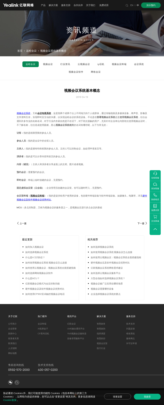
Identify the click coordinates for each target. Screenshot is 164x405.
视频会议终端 (37, 195)
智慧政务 (101, 323)
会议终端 (42, 323)
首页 (20, 51)
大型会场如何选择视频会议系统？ (108, 278)
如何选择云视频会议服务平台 (106, 273)
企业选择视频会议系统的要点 (106, 294)
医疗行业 (101, 348)
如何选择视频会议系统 (36, 252)
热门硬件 (42, 316)
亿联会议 (71, 323)
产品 (43, 5)
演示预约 (150, 5)
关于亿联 (12, 316)
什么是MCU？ (32, 278)
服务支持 (65, 5)
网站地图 (12, 353)
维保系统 (130, 333)
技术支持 (130, 323)
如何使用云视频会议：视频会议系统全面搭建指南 (50, 267)
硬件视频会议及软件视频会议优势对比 (44, 288)
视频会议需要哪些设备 (102, 288)
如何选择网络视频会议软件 (39, 273)
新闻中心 (12, 333)
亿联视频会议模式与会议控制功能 (42, 283)
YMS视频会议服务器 (76, 333)
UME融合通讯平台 (75, 328)
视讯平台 (71, 316)
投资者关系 (13, 338)
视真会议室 (102, 343)
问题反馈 (130, 328)
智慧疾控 (101, 338)
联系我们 (12, 343)
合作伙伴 (78, 5)
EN (131, 5)
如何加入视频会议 (34, 246)
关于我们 (90, 5)
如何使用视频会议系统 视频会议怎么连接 (46, 262)
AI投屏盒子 (43, 328)
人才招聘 (12, 348)
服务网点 (130, 338)
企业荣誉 (12, 328)
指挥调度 (101, 333)
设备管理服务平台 (75, 338)
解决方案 (53, 5)
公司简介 (12, 323)
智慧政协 (101, 328)
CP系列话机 (43, 333)
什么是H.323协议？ (35, 257)
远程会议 (31, 51)
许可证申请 (131, 343)
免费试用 (103, 5)
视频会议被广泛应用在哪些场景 (107, 283)
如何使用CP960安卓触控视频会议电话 (45, 294)
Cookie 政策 (10, 400)
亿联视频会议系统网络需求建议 (107, 267)
